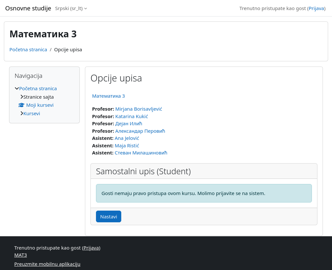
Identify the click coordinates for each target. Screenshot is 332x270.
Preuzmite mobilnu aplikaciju (47, 264)
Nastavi (108, 216)
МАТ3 (20, 255)
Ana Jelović (127, 138)
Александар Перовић (140, 131)
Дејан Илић (128, 123)
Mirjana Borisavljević (138, 108)
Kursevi (31, 113)
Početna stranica (28, 49)
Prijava (316, 8)
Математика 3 (108, 95)
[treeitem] (44, 101)
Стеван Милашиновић (141, 152)
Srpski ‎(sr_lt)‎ (69, 8)
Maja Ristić (127, 145)
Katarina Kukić (131, 116)
